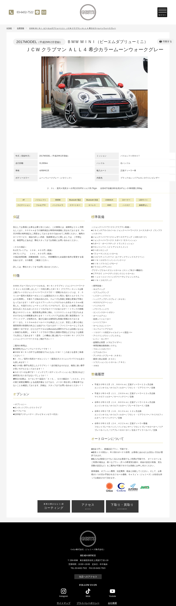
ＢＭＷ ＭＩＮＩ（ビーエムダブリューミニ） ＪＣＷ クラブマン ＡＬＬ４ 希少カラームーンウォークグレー (72, 28)
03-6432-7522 (25, 12)
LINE (37, 12)
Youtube (112, 596)
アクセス (88, 506)
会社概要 (112, 603)
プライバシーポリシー (88, 603)
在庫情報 (20, 28)
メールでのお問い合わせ (43, 12)
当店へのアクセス (88, 576)
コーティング (53, 506)
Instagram (63, 596)
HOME (9, 28)
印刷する (167, 41)
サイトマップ (63, 603)
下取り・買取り (122, 506)
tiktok (88, 596)
